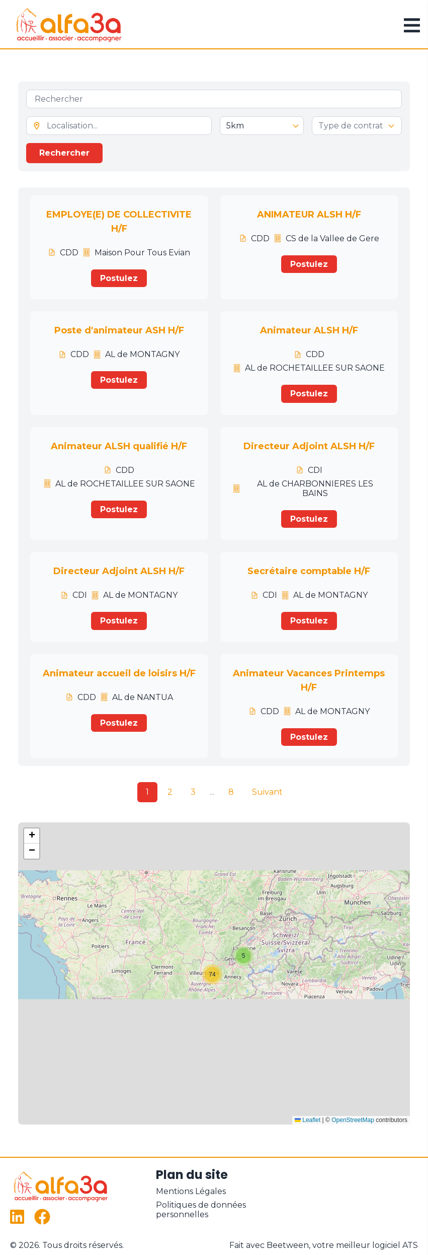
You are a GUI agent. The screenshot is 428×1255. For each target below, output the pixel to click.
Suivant (267, 792)
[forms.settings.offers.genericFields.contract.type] (357, 125)
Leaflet (307, 1120)
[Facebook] (42, 1217)
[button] (243, 956)
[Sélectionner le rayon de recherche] (262, 125)
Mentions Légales (191, 1191)
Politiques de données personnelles (201, 1209)
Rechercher (64, 153)
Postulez (119, 278)
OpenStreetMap (352, 1120)
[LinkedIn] (18, 1217)
